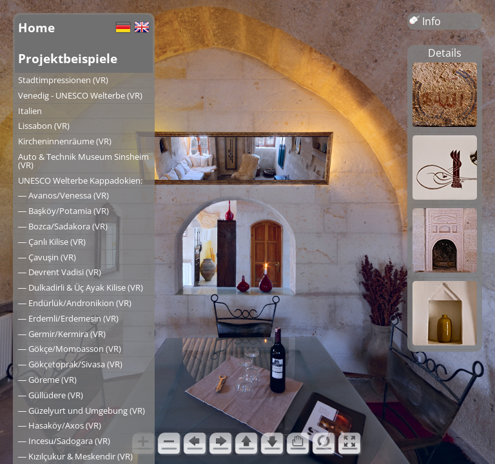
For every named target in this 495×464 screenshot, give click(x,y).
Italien (30, 111)
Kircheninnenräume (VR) (65, 141)
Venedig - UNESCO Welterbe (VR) (80, 95)
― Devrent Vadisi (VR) (59, 272)
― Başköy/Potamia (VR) (63, 211)
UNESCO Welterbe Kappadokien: (80, 180)
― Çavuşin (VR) (47, 257)
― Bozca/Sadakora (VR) (63, 226)
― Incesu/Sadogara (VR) (64, 441)
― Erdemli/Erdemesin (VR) (68, 318)
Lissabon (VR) (44, 125)
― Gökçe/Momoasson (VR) (69, 348)
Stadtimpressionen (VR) (63, 80)
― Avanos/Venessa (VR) (63, 195)
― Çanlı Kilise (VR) (52, 241)
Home (36, 27)
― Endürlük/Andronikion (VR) (74, 303)
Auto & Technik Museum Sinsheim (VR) (83, 161)
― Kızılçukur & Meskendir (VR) (75, 456)
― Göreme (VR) (47, 379)
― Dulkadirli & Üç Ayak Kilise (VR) (80, 287)
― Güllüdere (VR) (50, 395)
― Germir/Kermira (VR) (62, 334)
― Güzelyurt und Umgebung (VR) (81, 410)
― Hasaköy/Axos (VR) (59, 425)
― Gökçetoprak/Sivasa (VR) (70, 364)
